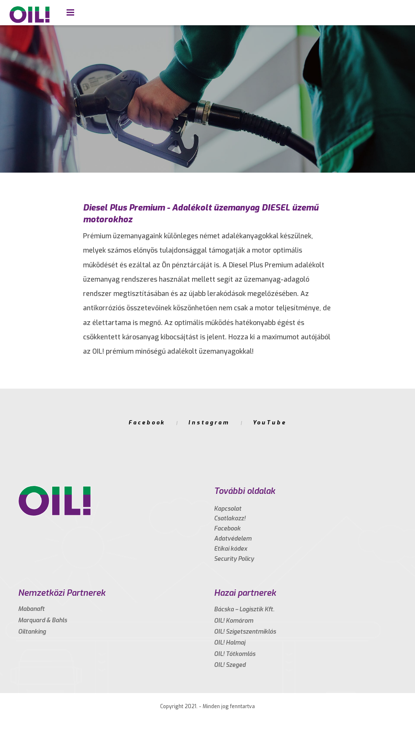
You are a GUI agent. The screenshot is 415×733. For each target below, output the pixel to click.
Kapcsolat (227, 509)
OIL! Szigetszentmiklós (245, 632)
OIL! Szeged (230, 665)
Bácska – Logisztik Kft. (244, 609)
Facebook (147, 422)
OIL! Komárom (233, 621)
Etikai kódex (230, 549)
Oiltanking (32, 632)
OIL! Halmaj (229, 643)
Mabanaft (31, 609)
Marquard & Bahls (42, 620)
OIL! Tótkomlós (234, 654)
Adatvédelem (233, 539)
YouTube (269, 422)
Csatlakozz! (230, 518)
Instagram (208, 422)
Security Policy (234, 559)
